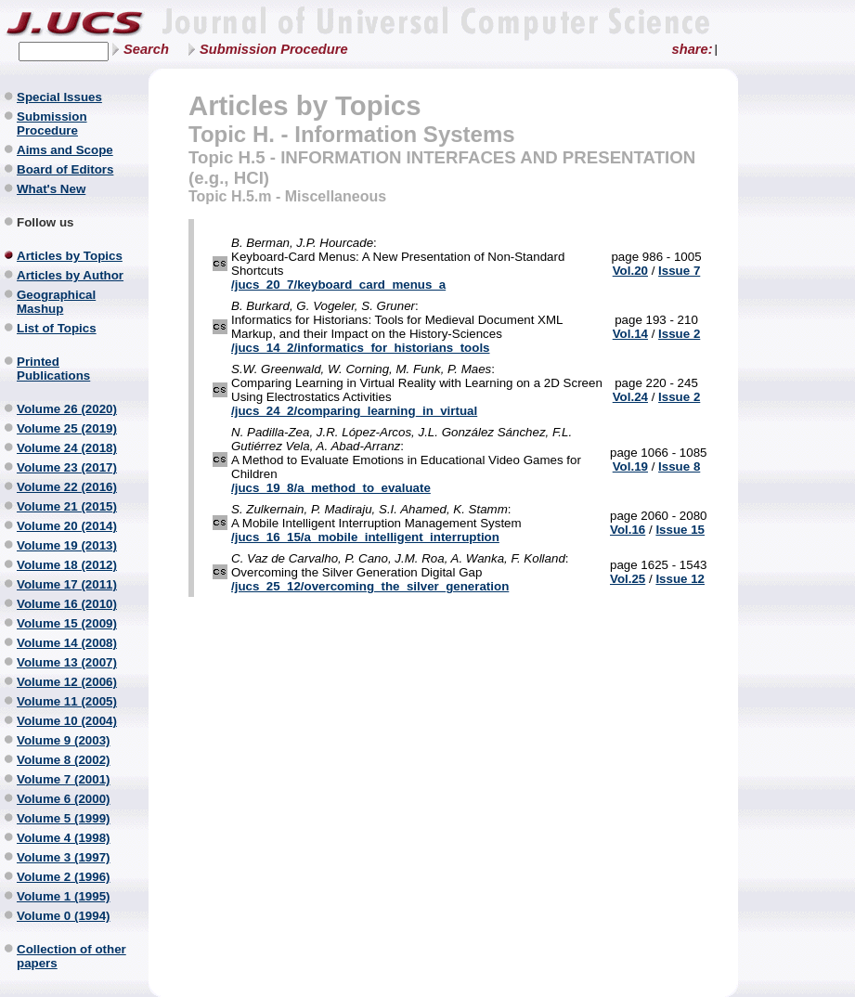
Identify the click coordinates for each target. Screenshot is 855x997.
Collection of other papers (71, 956)
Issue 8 (679, 466)
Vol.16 (627, 530)
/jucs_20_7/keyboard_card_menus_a (338, 284)
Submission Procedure (274, 49)
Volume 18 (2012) (67, 565)
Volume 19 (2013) (67, 545)
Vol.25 (627, 579)
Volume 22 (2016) (67, 487)
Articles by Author (70, 275)
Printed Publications (53, 368)
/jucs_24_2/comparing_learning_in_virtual (354, 411)
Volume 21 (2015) (67, 506)
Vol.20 (630, 271)
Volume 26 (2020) (67, 409)
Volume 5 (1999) (63, 818)
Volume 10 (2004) (67, 721)
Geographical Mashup (56, 302)
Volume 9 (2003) (63, 740)
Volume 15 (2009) (67, 623)
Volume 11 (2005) (67, 701)
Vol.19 (630, 466)
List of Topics (57, 328)
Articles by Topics (70, 256)
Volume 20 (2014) (67, 526)
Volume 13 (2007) (67, 662)
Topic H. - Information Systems (351, 134)
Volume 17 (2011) (67, 584)
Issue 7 (679, 271)
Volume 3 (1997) (63, 857)
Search (146, 49)
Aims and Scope (65, 150)
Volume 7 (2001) (63, 779)
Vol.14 (630, 334)
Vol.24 (630, 397)
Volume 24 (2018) (67, 448)
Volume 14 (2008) (67, 643)
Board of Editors (65, 169)
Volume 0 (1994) (63, 916)
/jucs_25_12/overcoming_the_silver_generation (370, 586)
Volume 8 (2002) (63, 760)
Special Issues (59, 97)
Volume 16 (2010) (67, 604)
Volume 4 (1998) (63, 838)
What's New (51, 189)
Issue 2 (679, 334)
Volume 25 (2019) (67, 428)
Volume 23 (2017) (67, 467)
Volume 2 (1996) (63, 877)
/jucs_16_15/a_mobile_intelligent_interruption (365, 537)
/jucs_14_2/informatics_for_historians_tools (360, 348)
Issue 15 (680, 530)
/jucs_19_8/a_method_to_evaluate (331, 488)
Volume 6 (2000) (63, 799)
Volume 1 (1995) (63, 896)
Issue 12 (680, 579)
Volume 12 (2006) (67, 682)
